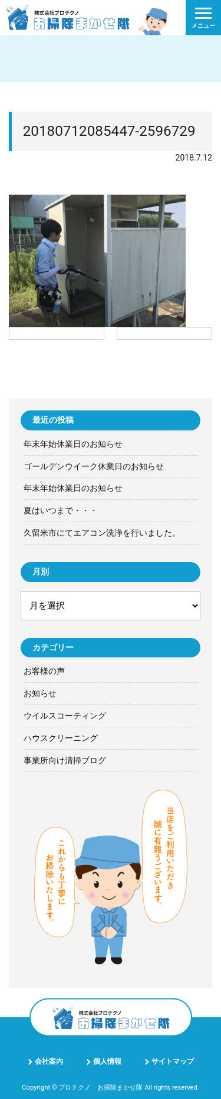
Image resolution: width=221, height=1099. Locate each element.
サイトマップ (172, 1061)
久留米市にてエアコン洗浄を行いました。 (102, 532)
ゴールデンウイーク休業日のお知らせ (94, 466)
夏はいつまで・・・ (61, 510)
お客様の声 (44, 671)
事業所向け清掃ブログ (65, 760)
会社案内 (49, 1061)
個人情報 (107, 1061)
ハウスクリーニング (61, 738)
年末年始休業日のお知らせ (73, 444)
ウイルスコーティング (65, 715)
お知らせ (40, 693)
